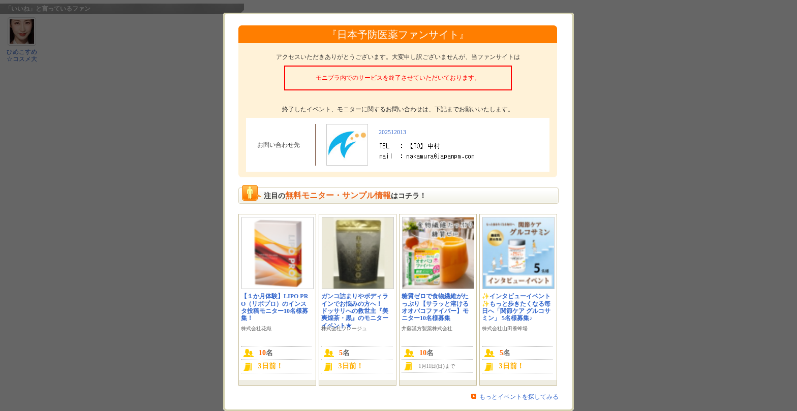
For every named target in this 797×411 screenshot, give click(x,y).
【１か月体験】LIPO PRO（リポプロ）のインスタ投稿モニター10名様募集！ (274, 307)
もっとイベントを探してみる (519, 396)
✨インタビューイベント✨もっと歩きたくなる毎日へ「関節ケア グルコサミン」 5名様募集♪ (516, 307)
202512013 (392, 132)
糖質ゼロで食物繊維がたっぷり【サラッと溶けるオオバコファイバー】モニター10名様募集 (435, 307)
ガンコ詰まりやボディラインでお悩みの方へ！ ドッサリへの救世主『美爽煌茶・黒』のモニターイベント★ (354, 311)
